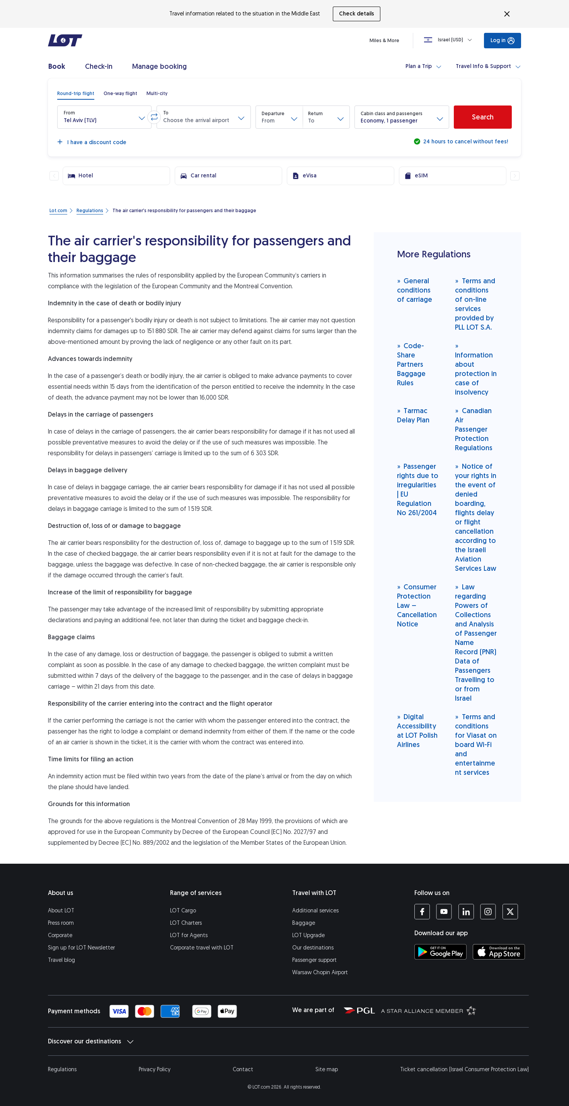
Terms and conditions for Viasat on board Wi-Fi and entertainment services (476, 744)
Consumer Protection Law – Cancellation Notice (417, 605)
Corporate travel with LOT (201, 947)
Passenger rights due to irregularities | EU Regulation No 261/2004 (417, 489)
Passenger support (314, 960)
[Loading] (449, 40)
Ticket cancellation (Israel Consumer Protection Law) (464, 1069)
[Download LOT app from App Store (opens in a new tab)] (499, 952)
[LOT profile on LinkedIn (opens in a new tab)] (466, 911)
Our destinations (313, 947)
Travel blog (61, 960)
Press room (61, 923)
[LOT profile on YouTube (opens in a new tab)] (444, 911)
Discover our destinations (90, 1041)
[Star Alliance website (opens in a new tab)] (428, 1010)
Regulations (62, 1069)
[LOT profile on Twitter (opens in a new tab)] (510, 911)
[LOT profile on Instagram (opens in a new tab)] (488, 911)
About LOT (61, 910)
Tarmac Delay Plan (413, 415)
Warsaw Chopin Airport (320, 972)
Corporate (60, 935)
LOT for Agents (189, 935)
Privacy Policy (154, 1069)
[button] (104, 117)
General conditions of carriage (414, 290)
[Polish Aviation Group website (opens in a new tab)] (359, 1010)
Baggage (303, 923)
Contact (243, 1069)
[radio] (75, 93)
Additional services (315, 910)
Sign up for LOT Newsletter (81, 947)
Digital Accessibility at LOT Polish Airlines (417, 730)
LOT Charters (186, 923)
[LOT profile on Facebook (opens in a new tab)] (422, 911)
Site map (326, 1069)
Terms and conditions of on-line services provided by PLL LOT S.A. (475, 304)
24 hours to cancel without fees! (465, 141)
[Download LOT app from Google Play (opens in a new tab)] (440, 952)
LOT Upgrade (308, 935)
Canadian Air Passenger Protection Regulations (473, 429)
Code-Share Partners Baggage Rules (411, 364)
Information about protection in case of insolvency (476, 368)
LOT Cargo (183, 910)
